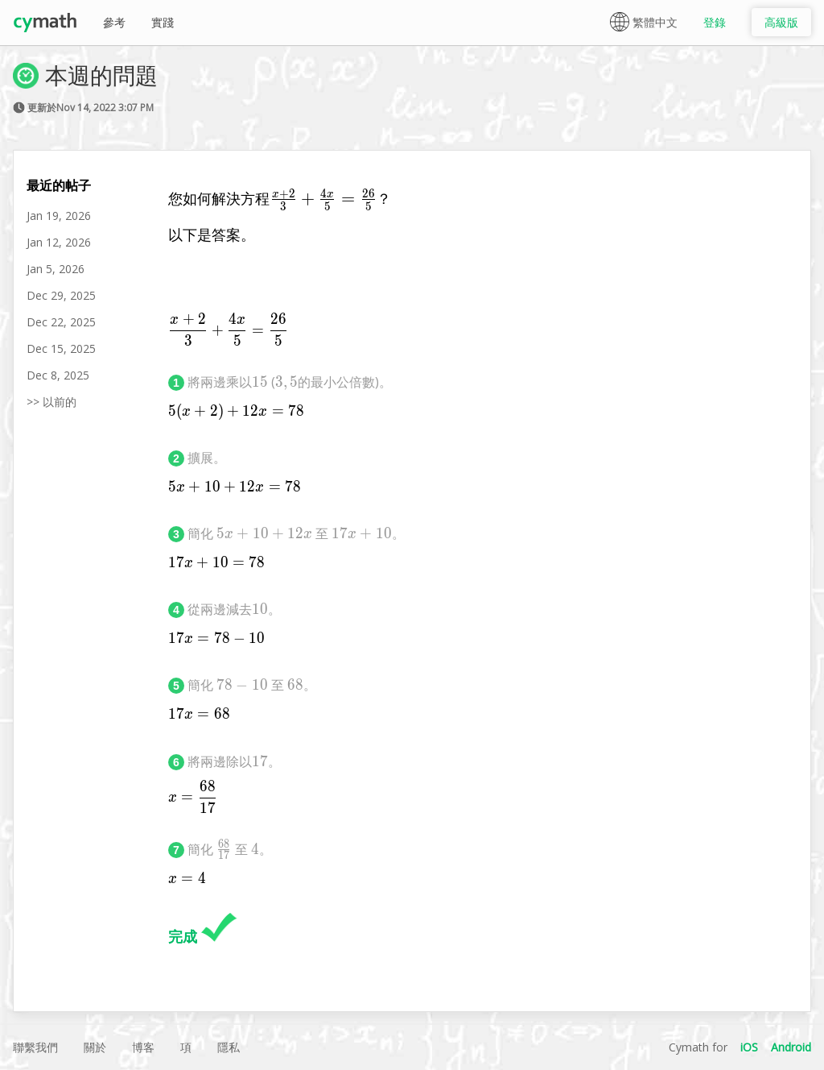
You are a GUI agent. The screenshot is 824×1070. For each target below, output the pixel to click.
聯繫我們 (35, 1047)
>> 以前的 (51, 401)
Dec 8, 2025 (58, 375)
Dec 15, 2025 (61, 348)
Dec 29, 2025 (61, 295)
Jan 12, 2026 (59, 242)
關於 (95, 1047)
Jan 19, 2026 (59, 215)
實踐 (162, 22)
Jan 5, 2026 (55, 268)
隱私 (228, 1047)
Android (791, 1047)
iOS (749, 1047)
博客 (143, 1047)
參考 (114, 22)
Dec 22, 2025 (61, 322)
